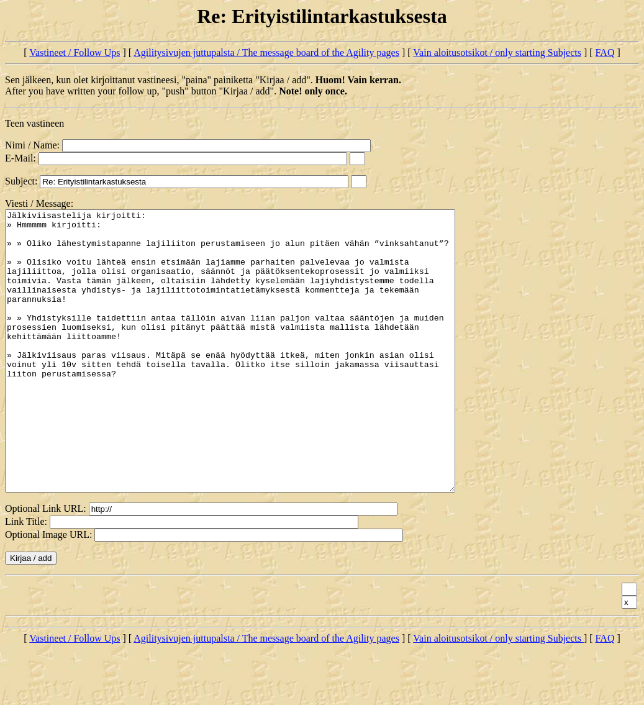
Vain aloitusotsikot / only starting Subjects (497, 52)
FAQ (605, 52)
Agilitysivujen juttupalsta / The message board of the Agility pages (266, 52)
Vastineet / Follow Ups (74, 52)
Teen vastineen (34, 123)
